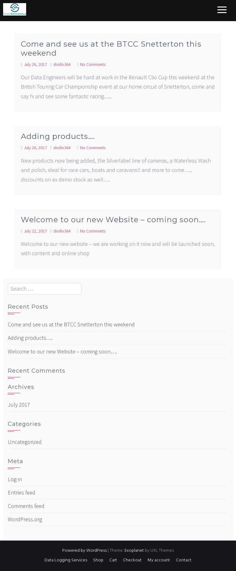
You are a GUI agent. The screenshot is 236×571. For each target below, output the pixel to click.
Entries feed (21, 492)
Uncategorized (25, 441)
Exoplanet (134, 550)
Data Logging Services (66, 560)
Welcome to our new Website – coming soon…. (113, 219)
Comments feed (26, 505)
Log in (15, 479)
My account (159, 560)
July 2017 (19, 404)
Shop (98, 560)
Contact (183, 560)
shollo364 (62, 64)
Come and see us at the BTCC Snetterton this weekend (111, 48)
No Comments (93, 64)
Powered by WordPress (84, 550)
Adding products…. (58, 136)
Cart (113, 560)
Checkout (132, 560)
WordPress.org (25, 519)
